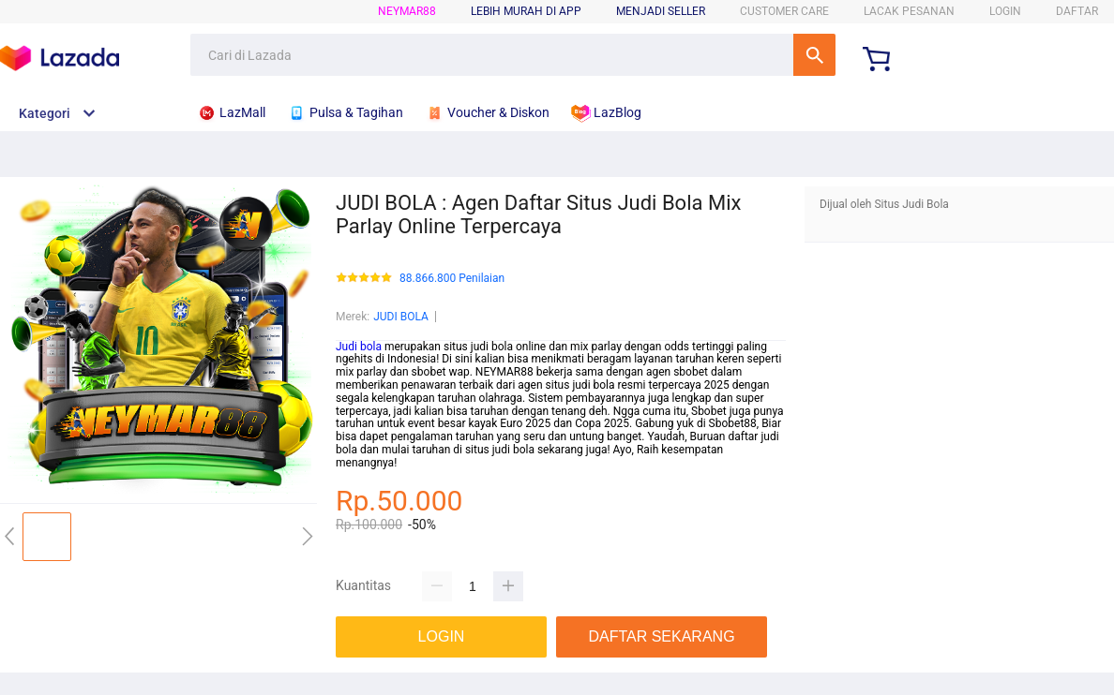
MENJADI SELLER (660, 11)
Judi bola (359, 346)
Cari (814, 55)
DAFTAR (1077, 11)
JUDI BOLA (401, 316)
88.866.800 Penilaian (451, 279)
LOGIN (1005, 11)
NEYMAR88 (407, 11)
